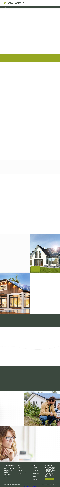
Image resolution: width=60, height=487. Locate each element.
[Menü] (5, 7)
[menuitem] (5, 7)
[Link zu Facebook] (55, 3)
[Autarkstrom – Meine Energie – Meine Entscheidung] (30, 3)
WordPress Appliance (26, 486)
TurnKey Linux (34, 486)
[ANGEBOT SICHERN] (49, 479)
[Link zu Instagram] (53, 3)
